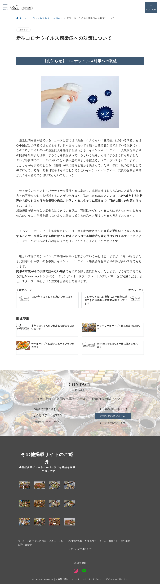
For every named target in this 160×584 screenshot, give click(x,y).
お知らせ (23, 29)
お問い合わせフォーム (113, 415)
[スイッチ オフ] (151, 7)
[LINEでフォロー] (84, 571)
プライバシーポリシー (80, 549)
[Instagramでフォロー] (76, 571)
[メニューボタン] (5, 7)
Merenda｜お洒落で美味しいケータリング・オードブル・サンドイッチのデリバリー (86, 579)
